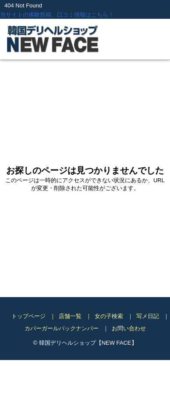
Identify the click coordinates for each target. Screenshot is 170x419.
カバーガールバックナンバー (62, 328)
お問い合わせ (129, 328)
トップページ (28, 316)
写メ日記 (147, 316)
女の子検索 (109, 316)
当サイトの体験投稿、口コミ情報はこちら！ (57, 14)
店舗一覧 (70, 316)
